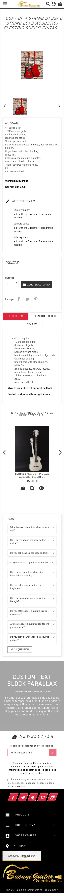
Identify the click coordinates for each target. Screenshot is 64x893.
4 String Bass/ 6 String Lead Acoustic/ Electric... (32, 475)
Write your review (20, 201)
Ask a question (19, 649)
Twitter (27, 795)
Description (15, 316)
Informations (23, 845)
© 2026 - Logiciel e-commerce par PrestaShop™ (32, 889)
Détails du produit (45, 316)
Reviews (32, 324)
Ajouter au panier (38, 284)
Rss (37, 795)
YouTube (47, 795)
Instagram (57, 795)
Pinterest (35, 299)
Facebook (17, 795)
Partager (18, 299)
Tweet (27, 299)
